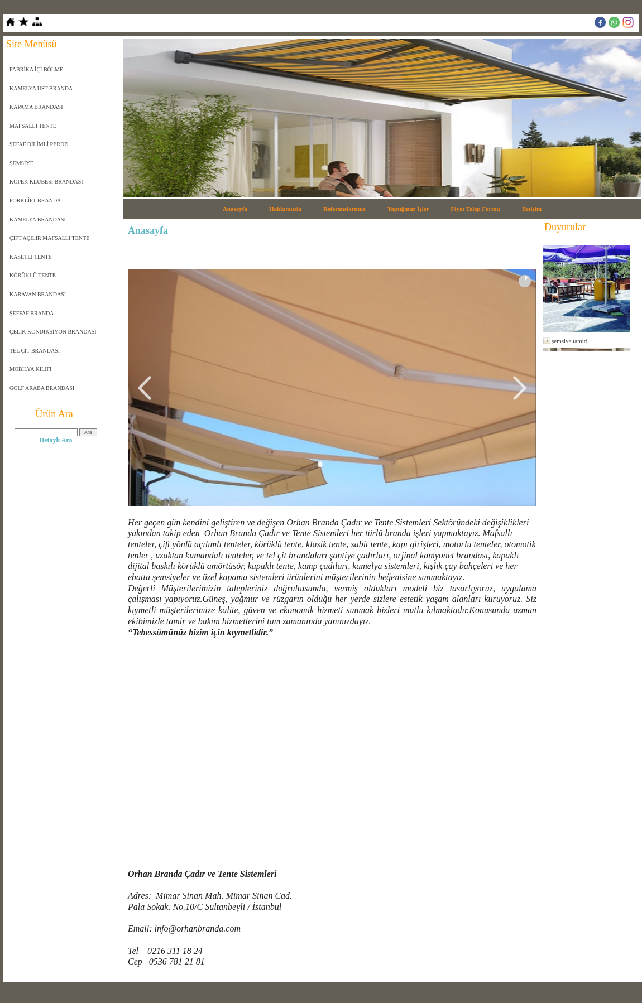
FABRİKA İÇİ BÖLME (36, 69)
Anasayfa (235, 208)
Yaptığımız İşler (408, 208)
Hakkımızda (285, 208)
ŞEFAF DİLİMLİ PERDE (38, 144)
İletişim (532, 208)
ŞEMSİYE (21, 163)
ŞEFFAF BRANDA (31, 313)
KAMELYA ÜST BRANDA (41, 88)
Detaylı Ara (56, 440)
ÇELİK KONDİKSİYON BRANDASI (53, 332)
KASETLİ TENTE (30, 257)
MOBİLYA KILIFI (30, 369)
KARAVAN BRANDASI (37, 294)
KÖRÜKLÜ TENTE (32, 275)
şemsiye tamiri (569, 340)
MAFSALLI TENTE (32, 126)
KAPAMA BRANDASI (36, 107)
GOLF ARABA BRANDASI (41, 388)
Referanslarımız (344, 208)
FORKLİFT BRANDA (35, 200)
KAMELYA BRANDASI (37, 219)
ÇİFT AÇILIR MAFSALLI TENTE (49, 238)
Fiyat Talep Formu (475, 208)
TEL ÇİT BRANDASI (34, 351)
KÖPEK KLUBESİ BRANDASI (46, 182)
